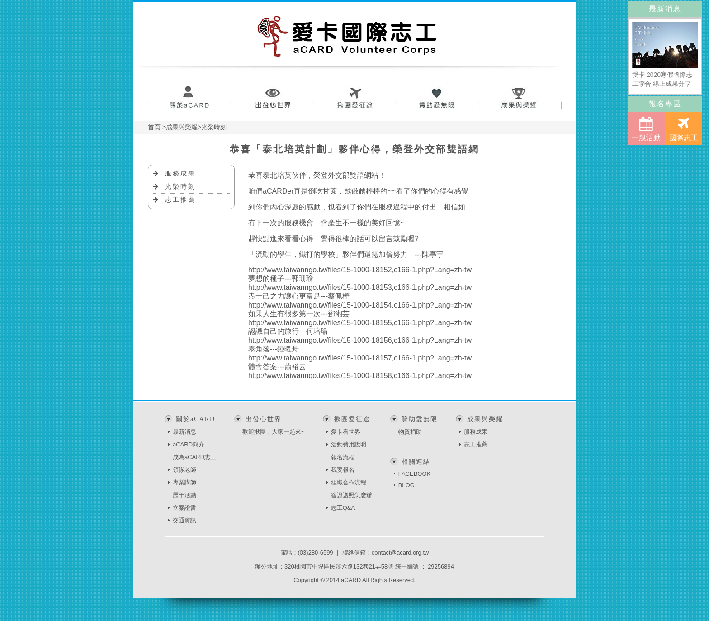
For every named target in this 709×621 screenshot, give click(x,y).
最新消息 (184, 431)
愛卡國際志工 (347, 36)
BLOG (406, 485)
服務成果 (180, 173)
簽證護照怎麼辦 (351, 495)
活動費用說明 (348, 444)
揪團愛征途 (354, 98)
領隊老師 (184, 469)
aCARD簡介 (188, 444)
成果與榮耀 (520, 98)
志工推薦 (180, 199)
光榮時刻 (180, 186)
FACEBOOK (414, 473)
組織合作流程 (348, 482)
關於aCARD (189, 98)
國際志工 (683, 129)
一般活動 (646, 129)
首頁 (154, 127)
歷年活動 (184, 495)
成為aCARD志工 (194, 457)
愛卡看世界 (345, 431)
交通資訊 (184, 520)
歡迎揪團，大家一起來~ (273, 431)
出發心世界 (272, 98)
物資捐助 (410, 431)
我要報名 (342, 469)
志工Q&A (343, 507)
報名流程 (342, 457)
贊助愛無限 (437, 98)
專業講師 (184, 482)
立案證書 (184, 507)
